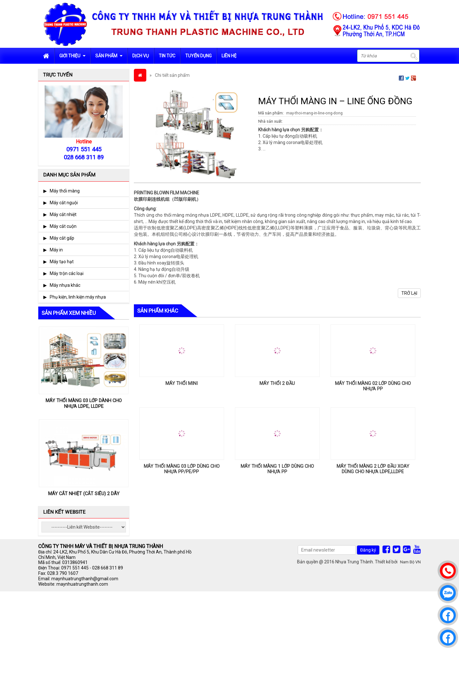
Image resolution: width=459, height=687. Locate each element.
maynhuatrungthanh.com (82, 584)
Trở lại (409, 293)
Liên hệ (229, 55)
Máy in (56, 249)
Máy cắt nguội (64, 202)
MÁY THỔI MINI (181, 383)
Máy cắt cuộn (63, 226)
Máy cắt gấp (62, 238)
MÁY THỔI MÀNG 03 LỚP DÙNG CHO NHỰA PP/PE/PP (182, 469)
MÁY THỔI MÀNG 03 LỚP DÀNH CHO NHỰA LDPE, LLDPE (84, 403)
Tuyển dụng (198, 55)
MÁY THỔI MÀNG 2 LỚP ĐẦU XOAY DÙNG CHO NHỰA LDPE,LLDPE (373, 469)
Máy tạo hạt (62, 261)
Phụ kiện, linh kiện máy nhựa (78, 297)
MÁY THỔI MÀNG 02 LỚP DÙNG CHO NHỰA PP (373, 386)
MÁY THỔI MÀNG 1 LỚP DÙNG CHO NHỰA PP (277, 469)
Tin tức (167, 55)
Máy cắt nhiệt (63, 214)
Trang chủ (46, 56)
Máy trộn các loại (67, 273)
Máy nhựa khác (65, 285)
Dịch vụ (140, 55)
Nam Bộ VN (410, 562)
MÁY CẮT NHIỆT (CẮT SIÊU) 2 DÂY (84, 493)
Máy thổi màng (65, 190)
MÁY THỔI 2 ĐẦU (277, 383)
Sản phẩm (108, 55)
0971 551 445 (75, 567)
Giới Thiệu (72, 55)
